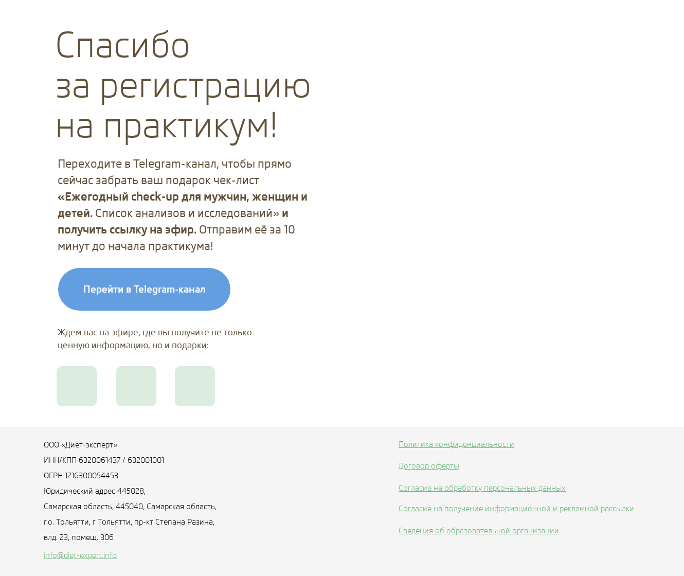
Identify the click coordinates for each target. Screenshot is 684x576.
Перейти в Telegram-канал (144, 289)
